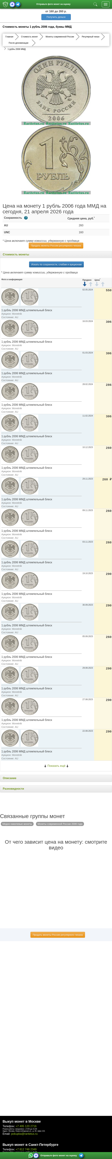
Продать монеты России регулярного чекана (56, 245)
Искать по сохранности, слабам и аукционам (56, 264)
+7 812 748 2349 (26, 1149)
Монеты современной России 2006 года (60, 824)
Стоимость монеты (16, 254)
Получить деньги (56, 17)
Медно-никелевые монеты (17, 824)
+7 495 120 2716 (26, 1126)
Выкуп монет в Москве (22, 1121)
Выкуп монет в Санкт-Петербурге (30, 1145)
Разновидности (13, 788)
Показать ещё (56, 765)
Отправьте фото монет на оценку (53, 4)
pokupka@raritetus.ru (24, 1133)
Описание (9, 778)
